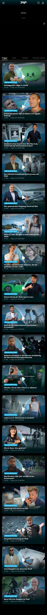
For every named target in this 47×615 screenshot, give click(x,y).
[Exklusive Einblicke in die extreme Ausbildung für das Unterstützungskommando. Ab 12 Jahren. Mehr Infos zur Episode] (23, 348)
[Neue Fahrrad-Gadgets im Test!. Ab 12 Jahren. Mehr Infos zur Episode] (23, 590)
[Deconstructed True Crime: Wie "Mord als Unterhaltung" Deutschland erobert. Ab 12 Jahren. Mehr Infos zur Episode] (23, 137)
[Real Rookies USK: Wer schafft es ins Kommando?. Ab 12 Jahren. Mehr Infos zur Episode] (23, 469)
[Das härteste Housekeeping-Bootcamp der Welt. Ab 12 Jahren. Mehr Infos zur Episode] (23, 167)
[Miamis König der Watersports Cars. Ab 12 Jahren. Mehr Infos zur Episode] (23, 288)
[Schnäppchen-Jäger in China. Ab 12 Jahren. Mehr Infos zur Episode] (23, 76)
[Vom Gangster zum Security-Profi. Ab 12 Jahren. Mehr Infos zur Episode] (23, 560)
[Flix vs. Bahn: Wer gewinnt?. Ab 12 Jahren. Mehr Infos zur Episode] (23, 439)
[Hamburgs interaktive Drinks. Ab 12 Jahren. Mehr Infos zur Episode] (23, 500)
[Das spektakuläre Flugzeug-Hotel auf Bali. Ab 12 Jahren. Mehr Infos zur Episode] (23, 197)
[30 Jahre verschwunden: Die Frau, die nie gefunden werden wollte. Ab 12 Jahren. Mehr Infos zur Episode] (23, 258)
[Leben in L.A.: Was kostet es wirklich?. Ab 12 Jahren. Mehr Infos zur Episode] (23, 409)
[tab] (5, 58)
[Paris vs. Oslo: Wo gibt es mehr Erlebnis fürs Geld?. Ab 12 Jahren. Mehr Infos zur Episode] (23, 228)
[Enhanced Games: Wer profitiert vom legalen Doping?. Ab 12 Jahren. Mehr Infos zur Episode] (23, 107)
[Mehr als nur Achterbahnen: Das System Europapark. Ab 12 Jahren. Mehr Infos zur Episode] (23, 318)
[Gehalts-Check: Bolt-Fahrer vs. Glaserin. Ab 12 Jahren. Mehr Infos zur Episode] (23, 379)
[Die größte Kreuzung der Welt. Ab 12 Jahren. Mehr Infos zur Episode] (23, 530)
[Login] (42, 3)
